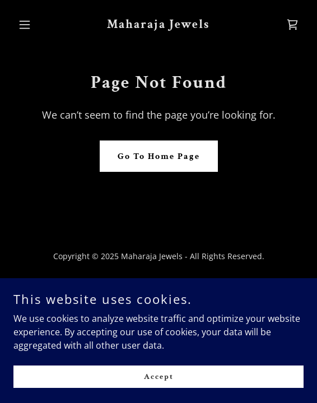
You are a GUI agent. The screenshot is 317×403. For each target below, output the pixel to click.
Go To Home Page (159, 156)
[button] (35, 24)
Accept (159, 376)
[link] (158, 24)
